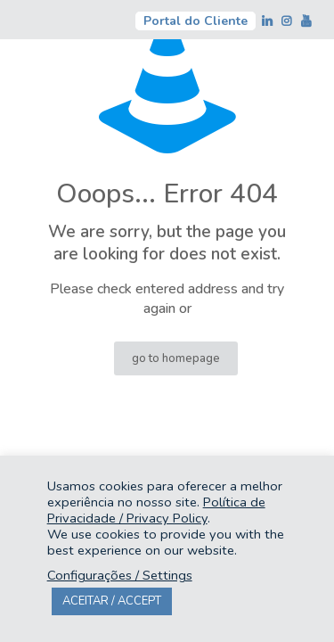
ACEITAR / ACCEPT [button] (111, 601)
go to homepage (176, 358)
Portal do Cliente (195, 20)
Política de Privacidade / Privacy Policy (156, 510)
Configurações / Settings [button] (119, 575)
